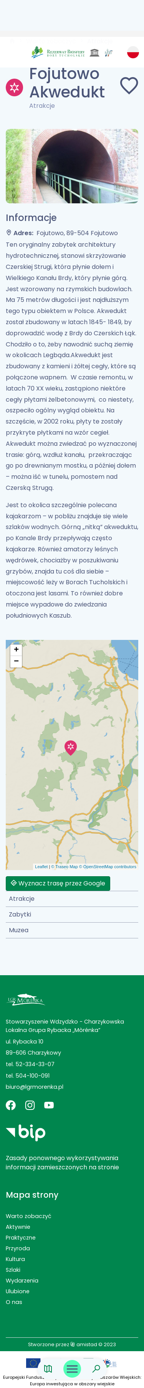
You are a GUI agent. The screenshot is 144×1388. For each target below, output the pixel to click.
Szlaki (13, 1270)
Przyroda (18, 1248)
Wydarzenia (22, 1280)
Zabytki (20, 914)
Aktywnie (18, 1227)
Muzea (18, 930)
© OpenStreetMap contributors (107, 866)
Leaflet (41, 866)
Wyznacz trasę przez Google (58, 883)
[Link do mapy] (48, 1369)
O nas (14, 1302)
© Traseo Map (64, 866)
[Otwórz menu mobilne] (72, 1369)
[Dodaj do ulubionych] (129, 87)
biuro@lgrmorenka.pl (34, 1087)
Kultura (15, 1259)
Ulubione (18, 1291)
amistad (83, 1344)
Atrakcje (22, 898)
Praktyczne (21, 1237)
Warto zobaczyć (28, 1216)
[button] (71, 748)
